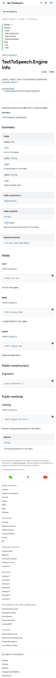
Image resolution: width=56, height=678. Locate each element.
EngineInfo (9, 201)
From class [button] (17, 243)
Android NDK (7, 624)
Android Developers (9, 19)
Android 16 (6, 580)
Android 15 (6, 584)
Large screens (7, 551)
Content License (20, 463)
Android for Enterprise (10, 493)
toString (8, 223)
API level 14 (13, 55)
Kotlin (44, 72)
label (6, 164)
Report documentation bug (12, 638)
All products (6, 676)
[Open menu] (3, 3)
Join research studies (10, 645)
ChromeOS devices (9, 559)
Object (14, 82)
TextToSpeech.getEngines (14, 117)
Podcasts (5, 512)
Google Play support (9, 641)
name (6, 181)
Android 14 (6, 588)
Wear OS (5, 555)
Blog (3, 508)
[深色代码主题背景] (52, 275)
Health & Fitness (8, 530)
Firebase (5, 668)
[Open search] (41, 2)
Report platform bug (9, 634)
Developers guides (9, 613)
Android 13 (6, 591)
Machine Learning (8, 526)
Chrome (5, 664)
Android (5, 490)
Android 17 (6, 576)
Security (5, 497)
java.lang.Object (8, 89)
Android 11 (6, 599)
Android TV (6, 566)
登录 (51, 3)
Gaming (5, 522)
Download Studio (8, 620)
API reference (10, 12)
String (14, 158)
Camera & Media (8, 534)
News (4, 505)
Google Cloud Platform (10, 672)
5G (3, 541)
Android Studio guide (10, 609)
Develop (21, 19)
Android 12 (6, 595)
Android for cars (8, 562)
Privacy (4, 537)
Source (4, 501)
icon (6, 148)
